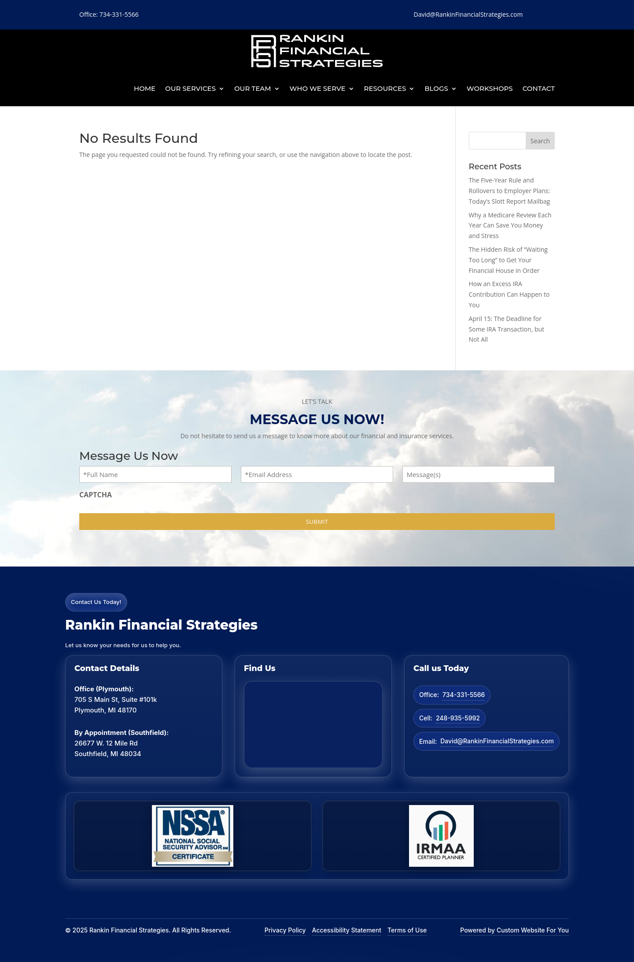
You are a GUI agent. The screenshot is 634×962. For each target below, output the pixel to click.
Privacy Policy (285, 930)
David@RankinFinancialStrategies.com (497, 741)
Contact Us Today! (96, 601)
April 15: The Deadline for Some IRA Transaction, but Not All (507, 329)
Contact (539, 88)
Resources (385, 88)
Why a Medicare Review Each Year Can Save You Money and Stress (510, 225)
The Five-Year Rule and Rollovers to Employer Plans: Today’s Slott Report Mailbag (509, 190)
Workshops (490, 88)
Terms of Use (407, 930)
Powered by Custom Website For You (514, 930)
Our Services (190, 88)
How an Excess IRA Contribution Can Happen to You (509, 294)
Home (144, 88)
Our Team (252, 88)
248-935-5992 (458, 718)
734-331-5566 (463, 694)
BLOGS (436, 88)
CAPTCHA (95, 495)
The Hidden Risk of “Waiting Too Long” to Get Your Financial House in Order (508, 260)
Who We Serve (318, 88)
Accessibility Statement (346, 930)
